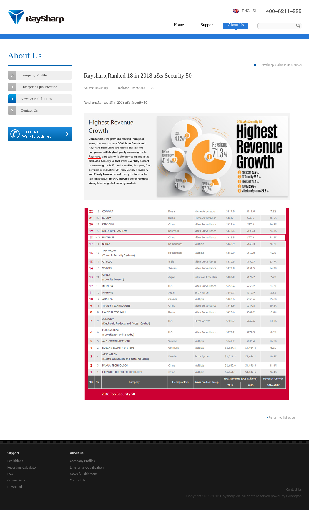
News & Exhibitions (36, 98)
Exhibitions (15, 461)
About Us (236, 25)
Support (207, 25)
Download (14, 487)
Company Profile (34, 75)
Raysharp (36, 17)
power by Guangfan (286, 496)
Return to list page (282, 417)
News (298, 65)
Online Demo (16, 480)
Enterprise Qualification (39, 87)
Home (179, 25)
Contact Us (29, 110)
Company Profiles (82, 461)
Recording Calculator (22, 467)
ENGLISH (250, 11)
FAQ (10, 474)
